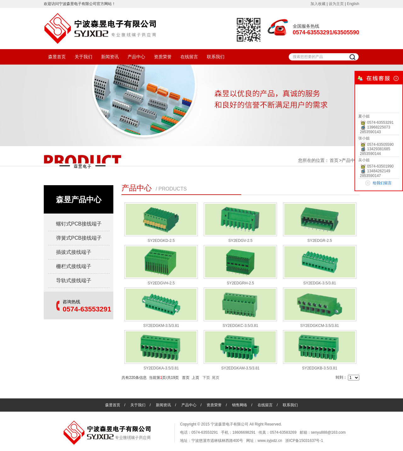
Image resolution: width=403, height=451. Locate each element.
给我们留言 (382, 183)
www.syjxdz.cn (270, 440)
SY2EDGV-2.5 (240, 240)
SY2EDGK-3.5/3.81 (319, 283)
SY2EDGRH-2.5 (240, 283)
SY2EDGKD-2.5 (161, 240)
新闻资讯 (110, 56)
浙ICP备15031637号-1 (304, 440)
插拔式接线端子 (73, 252)
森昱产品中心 (78, 199)
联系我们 (215, 56)
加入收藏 (318, 4)
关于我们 (83, 56)
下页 (206, 377)
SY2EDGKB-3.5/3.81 (319, 368)
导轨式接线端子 (73, 280)
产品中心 (136, 56)
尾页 (215, 377)
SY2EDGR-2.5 (319, 240)
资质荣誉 (163, 56)
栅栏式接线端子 (73, 266)
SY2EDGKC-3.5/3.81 (240, 325)
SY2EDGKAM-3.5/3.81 (240, 368)
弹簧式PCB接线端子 (79, 238)
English (353, 4)
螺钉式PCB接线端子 (79, 223)
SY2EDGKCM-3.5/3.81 (319, 325)
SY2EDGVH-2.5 (161, 283)
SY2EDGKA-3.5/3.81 (161, 368)
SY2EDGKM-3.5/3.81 (161, 325)
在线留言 (189, 56)
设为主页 (336, 4)
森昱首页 (57, 56)
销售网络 (239, 405)
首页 (334, 160)
